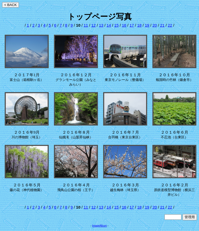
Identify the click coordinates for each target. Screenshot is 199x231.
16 (124, 25)
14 (109, 25)
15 (116, 25)
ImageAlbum (99, 225)
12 (93, 25)
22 (170, 25)
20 (154, 25)
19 (147, 25)
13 (101, 25)
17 (132, 25)
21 (162, 25)
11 (86, 25)
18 (139, 25)
